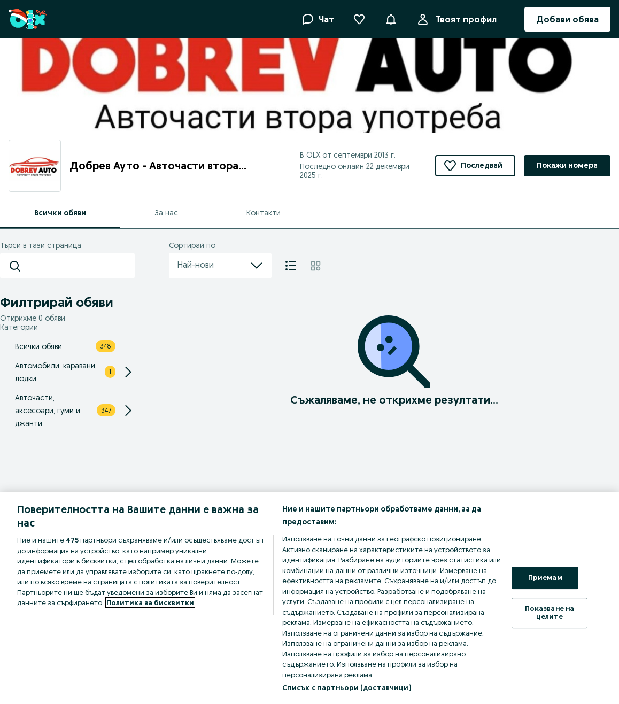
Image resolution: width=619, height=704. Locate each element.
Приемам (545, 577)
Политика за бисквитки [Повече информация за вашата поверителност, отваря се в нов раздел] (150, 602)
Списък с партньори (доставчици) (346, 687)
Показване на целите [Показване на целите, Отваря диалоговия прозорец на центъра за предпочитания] (550, 612)
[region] (309, 598)
